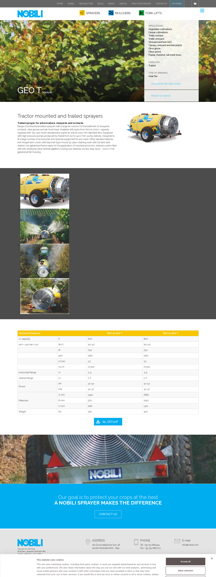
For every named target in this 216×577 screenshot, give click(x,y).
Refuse (185, 561)
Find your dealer (141, 3)
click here (42, 559)
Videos (123, 3)
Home (60, 3)
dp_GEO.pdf (110, 421)
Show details (146, 571)
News (111, 3)
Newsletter (86, 3)
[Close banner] (212, 540)
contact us (108, 514)
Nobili (71, 3)
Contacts (161, 3)
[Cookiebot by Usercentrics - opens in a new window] (18, 571)
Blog (100, 3)
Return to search (161, 95)
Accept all (186, 543)
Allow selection (185, 552)
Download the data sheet (166, 83)
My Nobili (177, 3)
